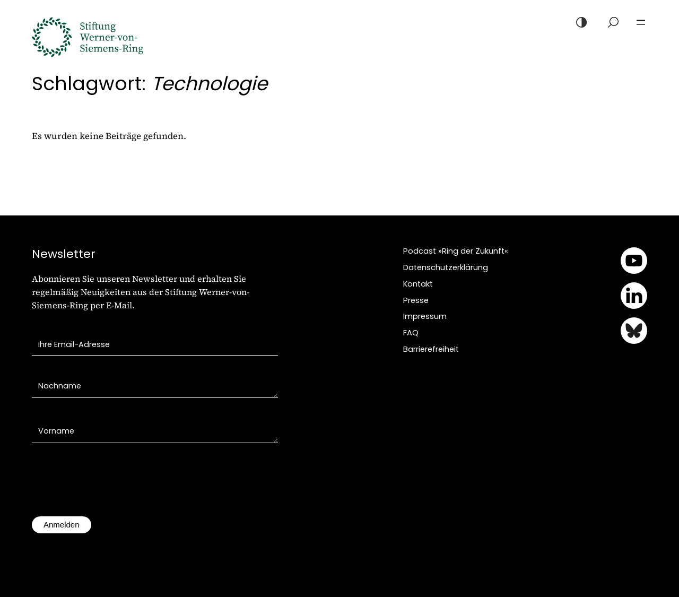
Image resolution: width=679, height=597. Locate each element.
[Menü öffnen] (640, 22)
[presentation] (112, 485)
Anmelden (61, 524)
